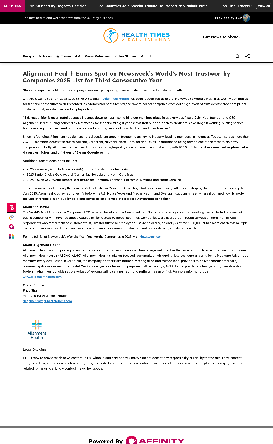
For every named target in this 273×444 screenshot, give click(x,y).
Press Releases (97, 56)
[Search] (237, 56)
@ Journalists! (68, 56)
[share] (247, 56)
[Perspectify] (11, 217)
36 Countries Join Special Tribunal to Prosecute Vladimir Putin (158, 6)
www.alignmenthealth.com (42, 277)
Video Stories (125, 56)
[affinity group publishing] (11, 226)
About (146, 56)
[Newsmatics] (11, 236)
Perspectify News (37, 56)
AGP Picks (12, 6)
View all (264, 6)
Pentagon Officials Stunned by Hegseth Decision (49, 6)
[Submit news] (11, 208)
